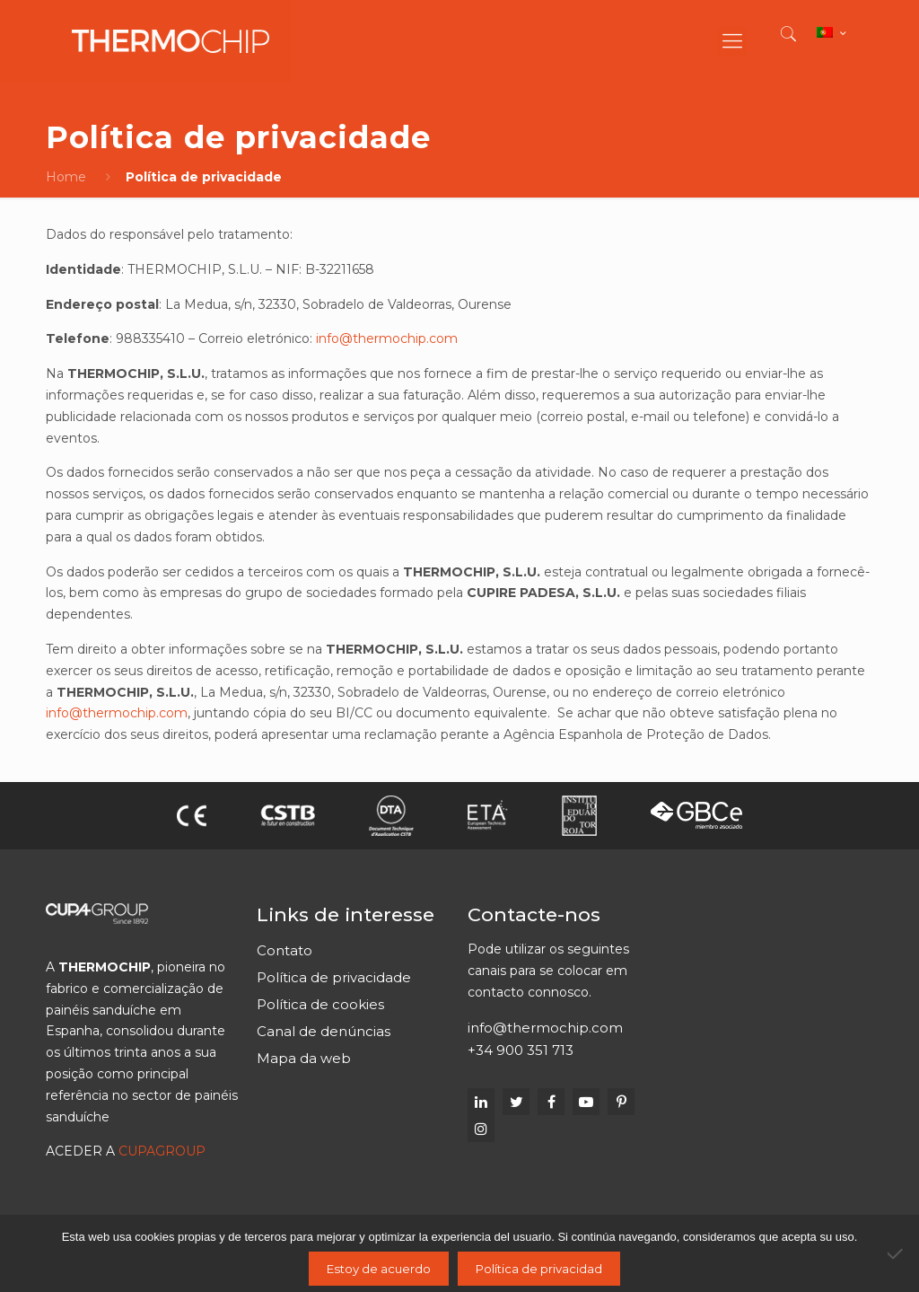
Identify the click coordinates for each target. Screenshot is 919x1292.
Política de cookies (320, 1004)
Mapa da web (304, 1058)
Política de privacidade (334, 977)
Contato (284, 950)
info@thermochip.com (387, 338)
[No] (897, 1253)
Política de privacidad (539, 1268)
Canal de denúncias (323, 1031)
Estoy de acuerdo (379, 1268)
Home (66, 177)
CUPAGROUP (162, 1151)
